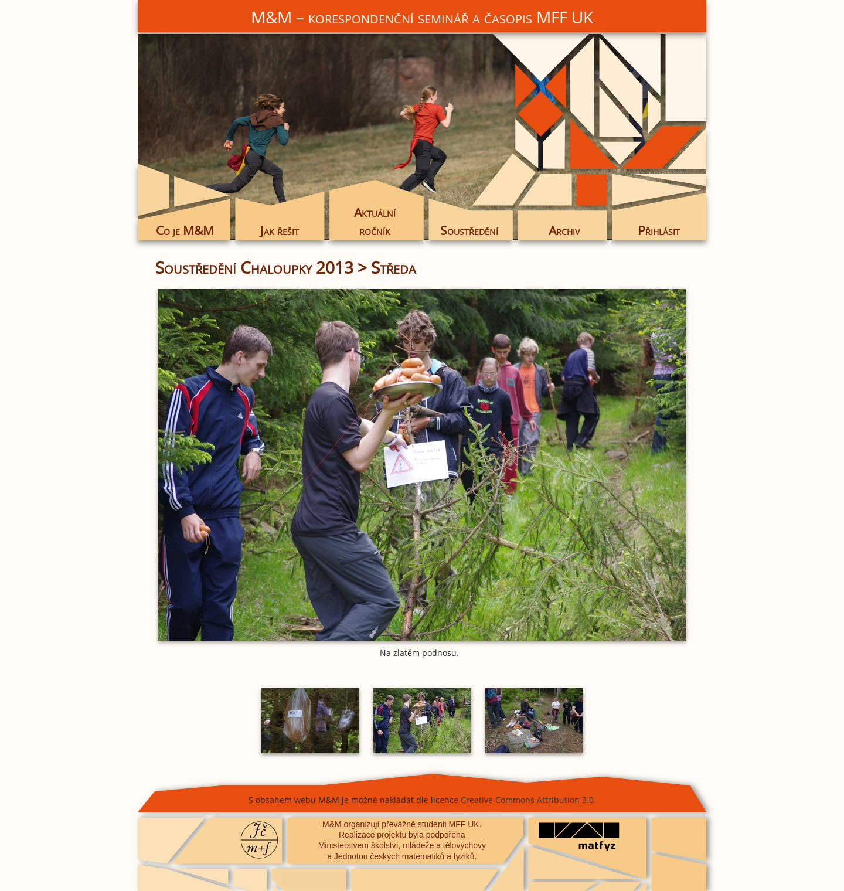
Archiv (564, 230)
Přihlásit (659, 230)
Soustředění (469, 230)
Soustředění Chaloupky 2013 (254, 267)
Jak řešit (279, 230)
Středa (393, 267)
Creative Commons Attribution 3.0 (527, 799)
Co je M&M (185, 230)
